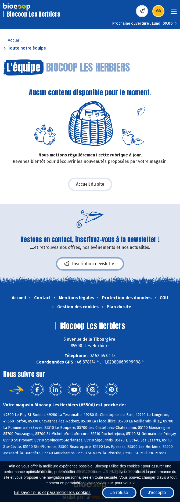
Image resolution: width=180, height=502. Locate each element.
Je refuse (119, 492)
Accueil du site (90, 184)
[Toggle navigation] (174, 13)
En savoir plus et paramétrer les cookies (52, 492)
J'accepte (157, 492)
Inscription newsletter (90, 264)
